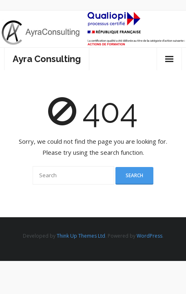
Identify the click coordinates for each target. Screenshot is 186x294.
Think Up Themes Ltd (81, 235)
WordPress (149, 235)
